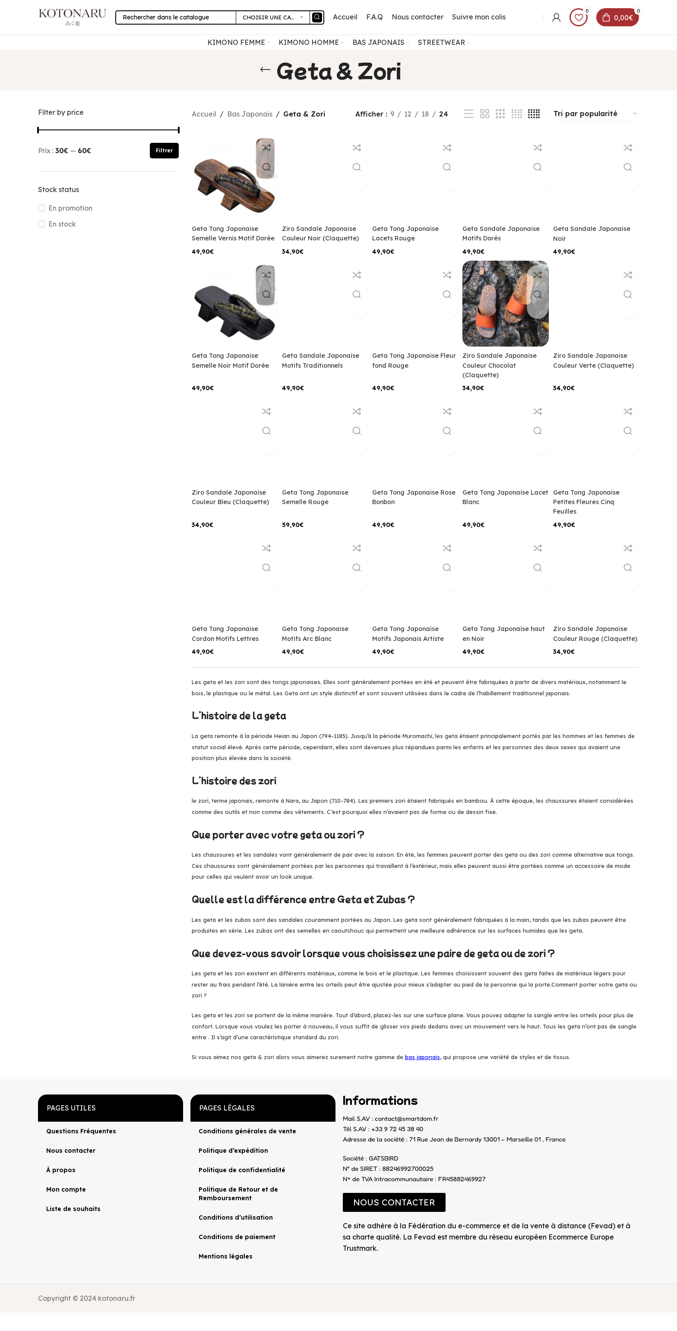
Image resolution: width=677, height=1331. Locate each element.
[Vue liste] (469, 125)
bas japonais (422, 1075)
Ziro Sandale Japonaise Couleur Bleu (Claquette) (232, 515)
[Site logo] (81, 22)
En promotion (70, 218)
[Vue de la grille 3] (500, 125)
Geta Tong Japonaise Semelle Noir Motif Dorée (228, 380)
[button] (394, 1220)
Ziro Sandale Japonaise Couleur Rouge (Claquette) (597, 649)
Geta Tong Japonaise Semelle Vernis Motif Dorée (228, 245)
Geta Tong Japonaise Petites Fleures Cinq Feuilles (593, 515)
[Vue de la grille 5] (534, 125)
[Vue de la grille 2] (485, 125)
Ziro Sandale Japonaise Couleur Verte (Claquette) (597, 380)
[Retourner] (265, 80)
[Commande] (596, 125)
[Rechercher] (233, 23)
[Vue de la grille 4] (517, 125)
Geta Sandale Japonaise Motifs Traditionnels (311, 326)
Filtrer (164, 161)
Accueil (204, 124)
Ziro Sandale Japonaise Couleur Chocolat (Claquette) (505, 380)
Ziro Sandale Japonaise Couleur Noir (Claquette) (323, 245)
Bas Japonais (249, 124)
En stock (62, 234)
